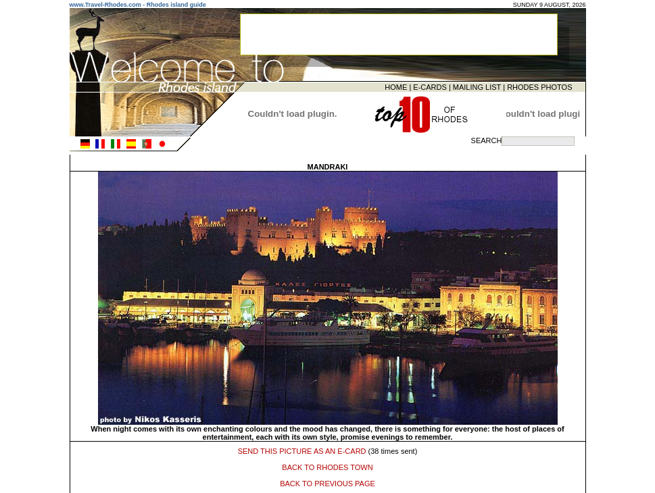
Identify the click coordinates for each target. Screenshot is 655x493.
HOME (396, 86)
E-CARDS (430, 86)
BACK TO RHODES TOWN (327, 465)
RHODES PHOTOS (539, 86)
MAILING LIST (477, 86)
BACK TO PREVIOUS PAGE (327, 481)
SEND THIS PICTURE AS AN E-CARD (302, 449)
